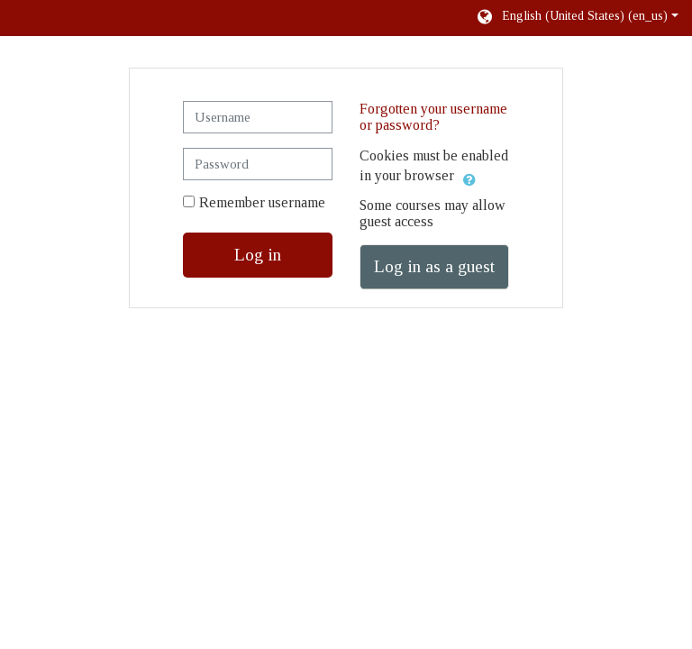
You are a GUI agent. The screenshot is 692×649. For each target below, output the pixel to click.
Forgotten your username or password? (433, 117)
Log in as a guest (434, 266)
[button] (576, 18)
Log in (257, 254)
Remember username (262, 202)
